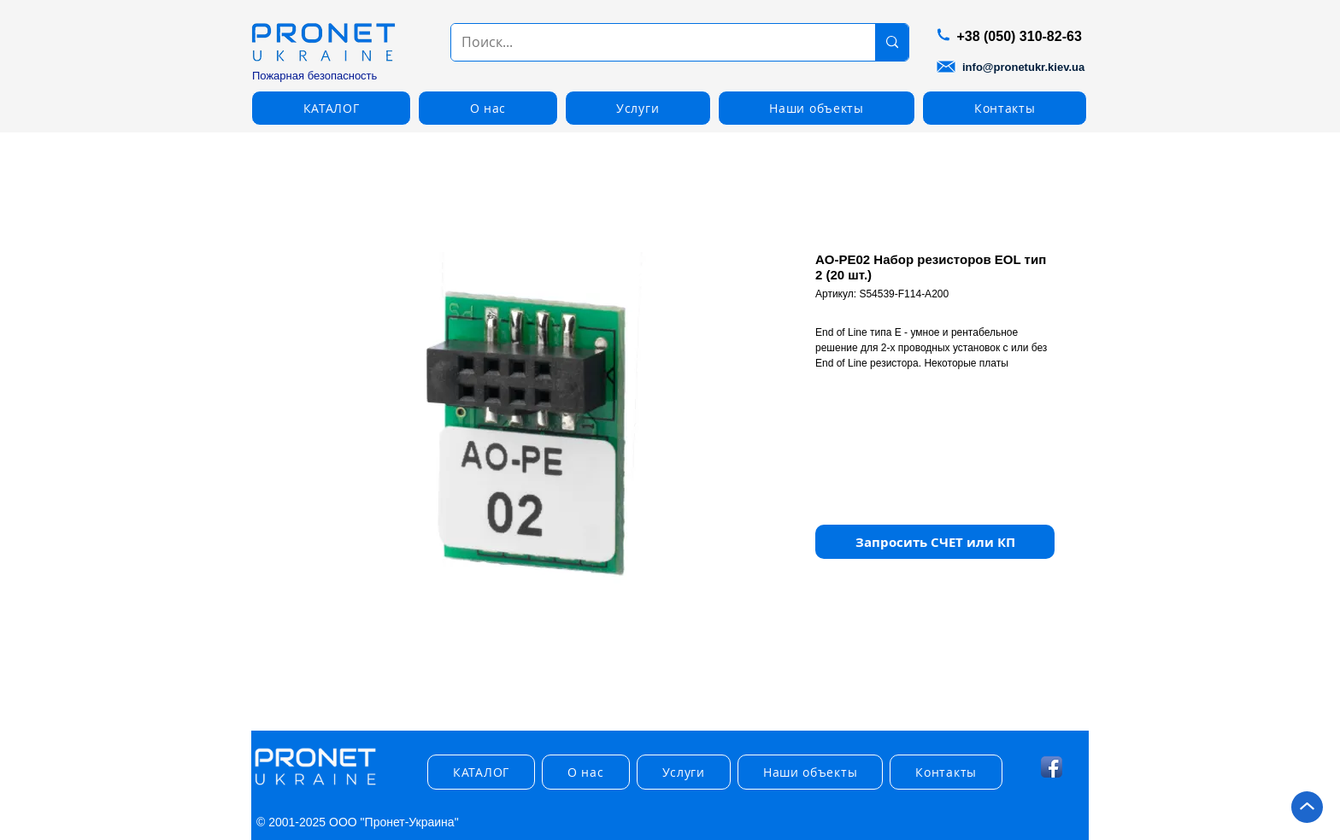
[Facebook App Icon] (1051, 767)
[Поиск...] (650, 42)
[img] (315, 785)
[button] (331, 108)
